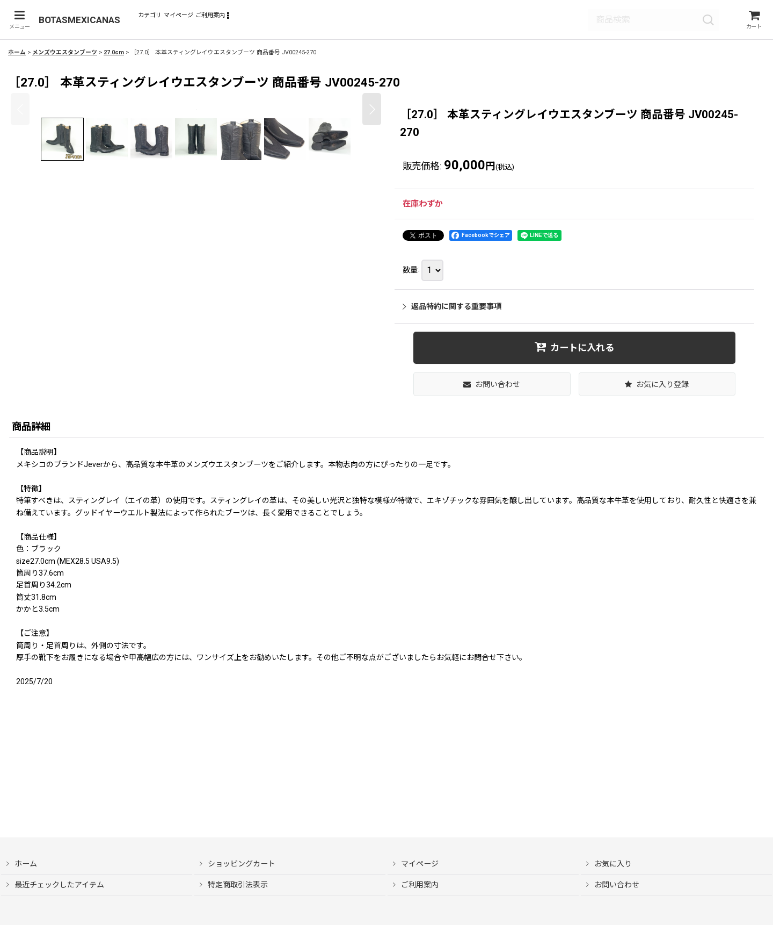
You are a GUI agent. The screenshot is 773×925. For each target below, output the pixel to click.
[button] (17, 20)
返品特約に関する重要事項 (452, 308)
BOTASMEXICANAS (79, 21)
